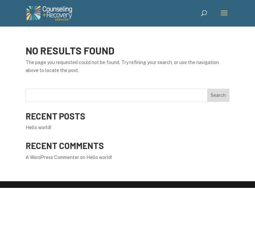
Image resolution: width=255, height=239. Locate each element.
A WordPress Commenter (52, 157)
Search (218, 95)
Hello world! (38, 127)
